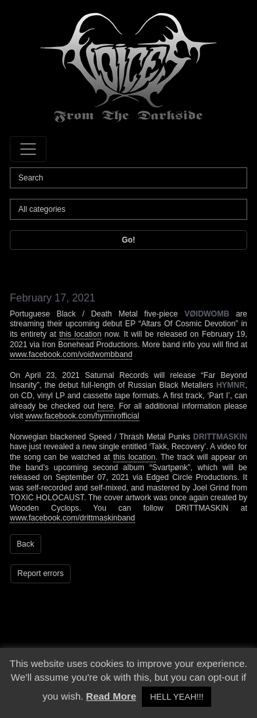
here (105, 406)
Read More (111, 696)
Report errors (41, 573)
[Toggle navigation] (28, 149)
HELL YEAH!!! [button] (176, 697)
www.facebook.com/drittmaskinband (72, 517)
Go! (128, 240)
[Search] (128, 177)
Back (26, 544)
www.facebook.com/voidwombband (71, 354)
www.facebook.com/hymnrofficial (82, 415)
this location (80, 334)
